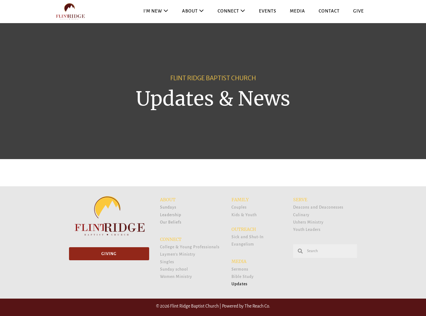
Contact (329, 11)
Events (267, 11)
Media (297, 11)
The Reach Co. (257, 306)
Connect (231, 11)
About (193, 11)
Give (358, 11)
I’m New (155, 11)
